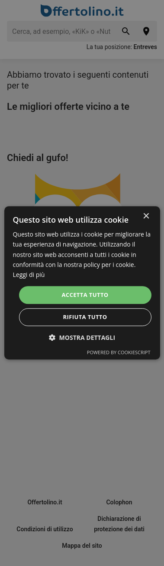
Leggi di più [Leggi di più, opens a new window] (29, 274)
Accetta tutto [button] (84, 295)
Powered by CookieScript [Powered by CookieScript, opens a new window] (119, 352)
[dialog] (82, 282)
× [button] (146, 216)
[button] (82, 338)
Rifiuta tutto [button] (85, 317)
